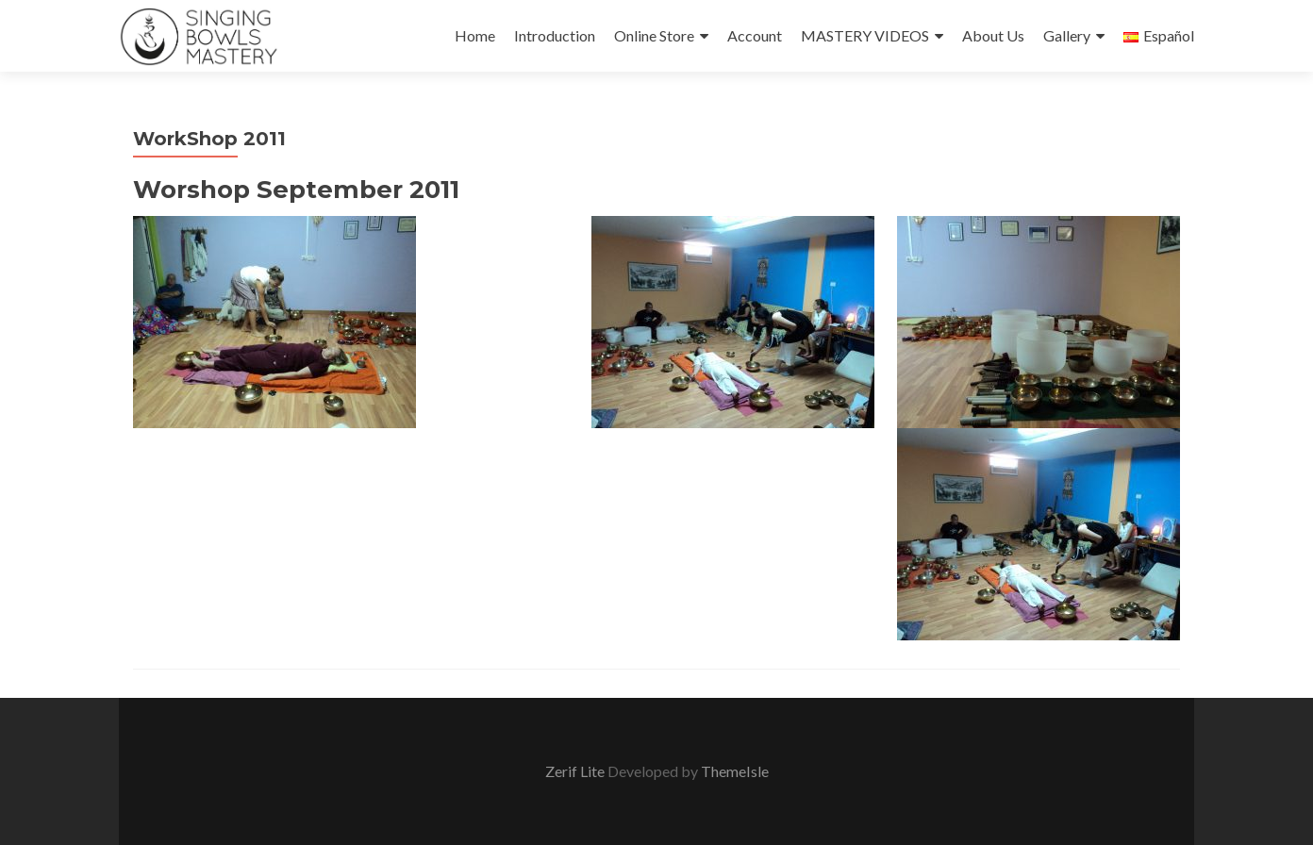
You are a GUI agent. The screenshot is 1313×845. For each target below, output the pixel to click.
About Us (993, 35)
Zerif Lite (576, 771)
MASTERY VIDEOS (865, 35)
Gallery (1066, 35)
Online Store (654, 35)
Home (475, 35)
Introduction (554, 35)
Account (754, 35)
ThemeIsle (735, 771)
